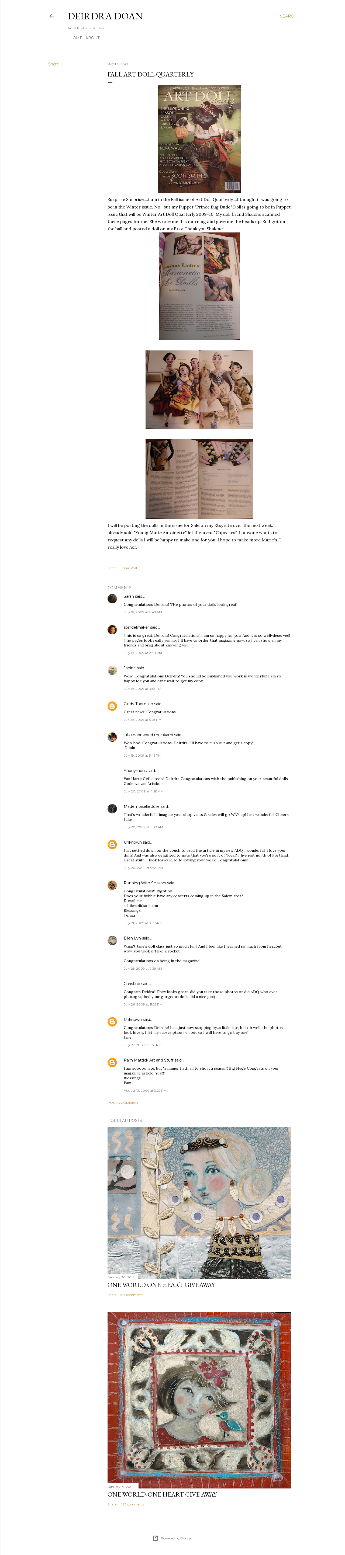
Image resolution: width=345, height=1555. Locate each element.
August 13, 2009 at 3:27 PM (145, 1090)
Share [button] (53, 64)
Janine (130, 668)
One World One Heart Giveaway (161, 1285)
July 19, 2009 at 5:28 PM (142, 720)
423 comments (132, 1504)
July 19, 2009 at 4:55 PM (142, 689)
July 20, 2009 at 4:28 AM (143, 791)
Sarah (129, 596)
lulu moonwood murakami (148, 734)
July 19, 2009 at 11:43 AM (143, 612)
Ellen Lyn (132, 938)
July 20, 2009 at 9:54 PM (143, 868)
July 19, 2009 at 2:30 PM (143, 653)
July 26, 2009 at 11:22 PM (143, 1004)
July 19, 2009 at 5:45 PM (142, 755)
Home (74, 38)
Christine (132, 983)
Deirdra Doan (105, 16)
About (91, 38)
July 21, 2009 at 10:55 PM (143, 923)
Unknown (133, 842)
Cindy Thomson (138, 703)
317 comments (131, 1295)
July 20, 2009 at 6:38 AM (143, 827)
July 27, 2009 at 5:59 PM (142, 1045)
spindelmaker (136, 627)
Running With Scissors (145, 883)
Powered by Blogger (172, 1538)
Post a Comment (123, 1103)
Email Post (128, 568)
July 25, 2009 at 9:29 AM (143, 968)
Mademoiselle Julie (142, 806)
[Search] (288, 16)
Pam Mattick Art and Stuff (148, 1060)
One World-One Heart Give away (162, 1494)
